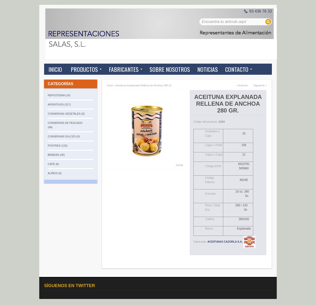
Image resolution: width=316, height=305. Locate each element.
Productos (84, 69)
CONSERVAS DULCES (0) (64, 136)
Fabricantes (124, 69)
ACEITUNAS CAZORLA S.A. (231, 241)
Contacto (236, 69)
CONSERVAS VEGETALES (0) (66, 113)
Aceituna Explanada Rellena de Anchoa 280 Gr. (144, 85)
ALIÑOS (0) (55, 173)
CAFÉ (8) (53, 164)
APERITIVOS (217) (59, 104)
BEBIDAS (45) (56, 154)
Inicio (55, 69)
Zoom (179, 165)
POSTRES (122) (57, 145)
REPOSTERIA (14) (59, 95)
